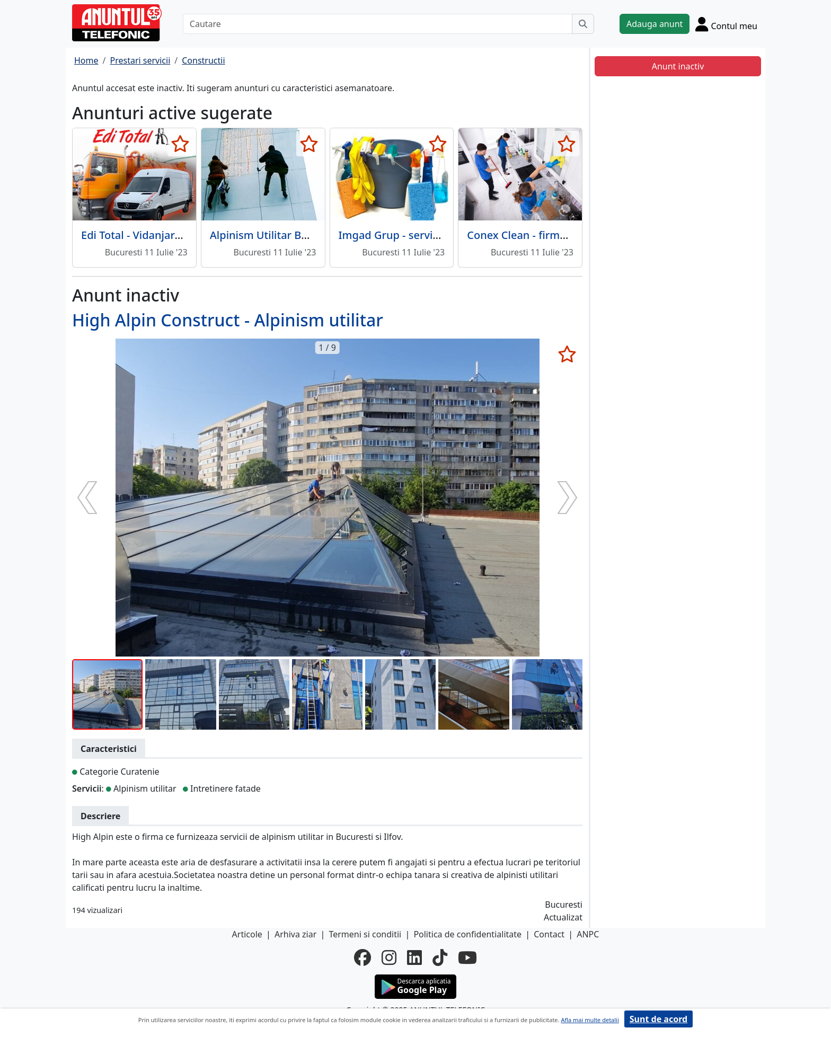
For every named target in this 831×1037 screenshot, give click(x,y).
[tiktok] (439, 957)
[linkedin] (414, 957)
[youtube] (467, 957)
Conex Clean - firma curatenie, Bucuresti (568, 235)
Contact (549, 934)
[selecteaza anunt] (180, 143)
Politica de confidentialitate (467, 934)
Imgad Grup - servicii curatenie (416, 235)
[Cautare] (377, 24)
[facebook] (362, 957)
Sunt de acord (658, 1019)
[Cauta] (583, 24)
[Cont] (726, 23)
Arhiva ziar (295, 934)
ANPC (588, 934)
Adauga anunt (654, 24)
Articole (247, 934)
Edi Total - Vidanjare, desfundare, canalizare (191, 235)
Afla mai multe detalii (589, 1020)
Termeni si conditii (365, 934)
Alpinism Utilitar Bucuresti (276, 235)
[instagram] (389, 957)
